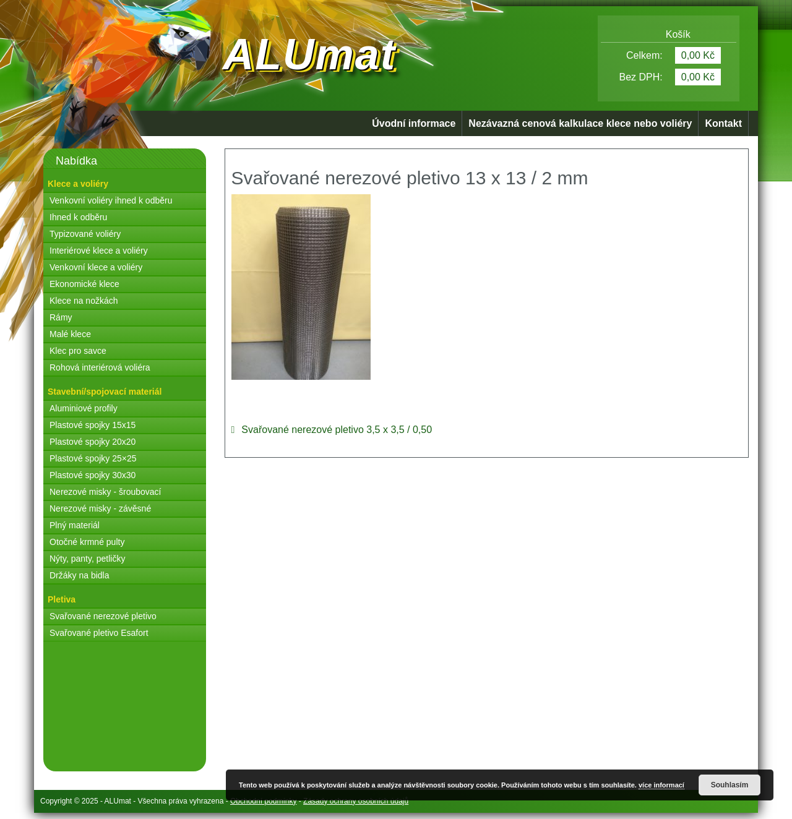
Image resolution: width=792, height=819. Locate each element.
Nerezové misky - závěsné (100, 508)
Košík (669, 34)
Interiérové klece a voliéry (99, 250)
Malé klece (70, 334)
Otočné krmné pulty (87, 542)
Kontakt (723, 123)
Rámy (61, 317)
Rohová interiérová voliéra (100, 367)
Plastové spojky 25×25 (93, 458)
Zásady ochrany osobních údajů (355, 801)
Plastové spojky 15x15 (93, 425)
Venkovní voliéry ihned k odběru (111, 200)
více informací (661, 785)
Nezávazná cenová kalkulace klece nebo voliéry (580, 123)
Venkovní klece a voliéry (96, 267)
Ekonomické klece (84, 284)
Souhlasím (730, 785)
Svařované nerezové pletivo (103, 616)
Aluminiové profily (84, 408)
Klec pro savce (78, 351)
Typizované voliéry (85, 234)
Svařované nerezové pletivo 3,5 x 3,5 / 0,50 (336, 429)
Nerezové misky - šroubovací (105, 492)
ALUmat (309, 54)
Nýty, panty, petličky (87, 559)
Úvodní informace (413, 123)
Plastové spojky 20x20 (93, 442)
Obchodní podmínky (263, 801)
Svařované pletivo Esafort (99, 633)
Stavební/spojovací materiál (104, 392)
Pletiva (61, 599)
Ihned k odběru (78, 217)
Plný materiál (75, 525)
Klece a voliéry (78, 184)
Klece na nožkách (84, 301)
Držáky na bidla (80, 575)
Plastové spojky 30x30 (93, 475)
